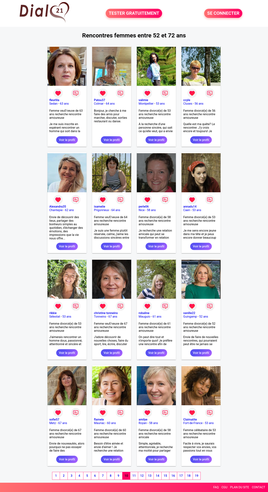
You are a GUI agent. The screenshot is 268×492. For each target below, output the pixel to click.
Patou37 (99, 100)
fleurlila (54, 100)
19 (196, 475)
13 (149, 475)
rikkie (53, 313)
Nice (142, 210)
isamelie (99, 206)
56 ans (198, 103)
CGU (224, 487)
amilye (143, 419)
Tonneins (100, 316)
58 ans (151, 210)
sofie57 (54, 419)
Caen (186, 210)
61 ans (157, 316)
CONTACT (258, 487)
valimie (143, 100)
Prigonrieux (101, 210)
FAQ (216, 487)
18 (188, 475)
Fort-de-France (192, 423)
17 (181, 475)
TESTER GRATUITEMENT (134, 13)
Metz (52, 423)
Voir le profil (67, 140)
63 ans (64, 103)
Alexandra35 (57, 206)
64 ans (110, 103)
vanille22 (189, 313)
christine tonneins (106, 313)
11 (134, 475)
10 (126, 475)
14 (157, 475)
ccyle (186, 100)
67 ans (112, 316)
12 (141, 475)
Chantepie (56, 210)
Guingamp (190, 316)
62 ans (69, 210)
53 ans (160, 103)
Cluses (187, 103)
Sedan (53, 103)
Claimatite (190, 419)
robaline (144, 313)
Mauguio (144, 316)
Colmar (99, 103)
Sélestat (54, 316)
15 (165, 475)
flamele (99, 419)
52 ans (203, 316)
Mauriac (99, 423)
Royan (143, 423)
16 (173, 475)
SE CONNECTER (223, 13)
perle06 (144, 206)
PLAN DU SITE (239, 487)
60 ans (111, 423)
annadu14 (190, 206)
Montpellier (146, 103)
